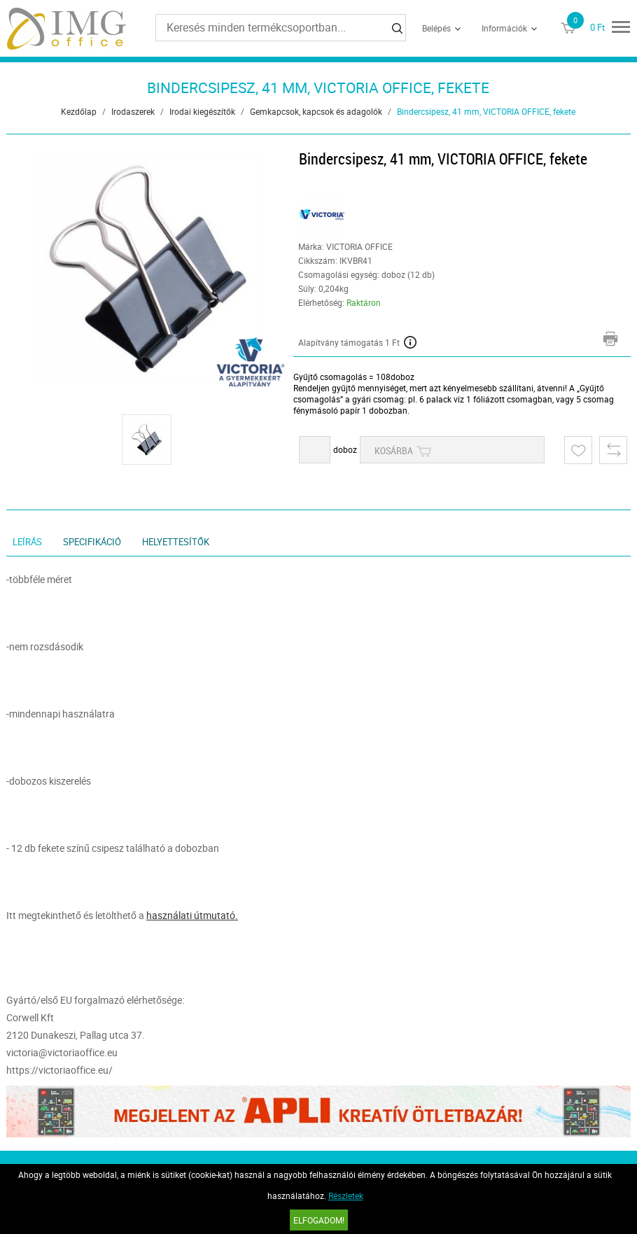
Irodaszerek (133, 111)
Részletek (345, 1195)
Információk (504, 28)
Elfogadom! (318, 1220)
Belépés (436, 28)
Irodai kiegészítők (202, 111)
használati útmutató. (192, 915)
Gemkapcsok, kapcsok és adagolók (316, 111)
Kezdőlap (79, 111)
